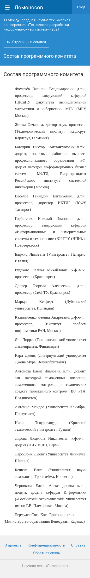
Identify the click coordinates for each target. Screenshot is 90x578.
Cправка (78, 545)
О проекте (13, 545)
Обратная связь (46, 553)
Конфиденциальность (46, 545)
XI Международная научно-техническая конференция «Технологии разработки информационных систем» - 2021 (37, 24)
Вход (81, 7)
